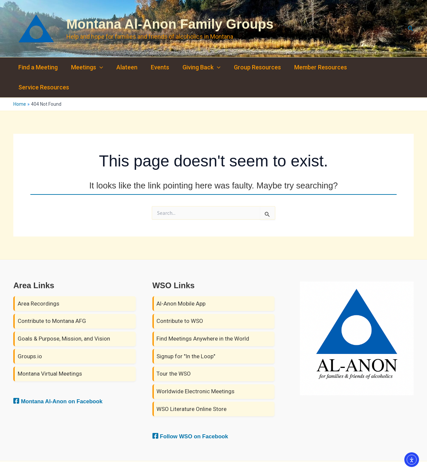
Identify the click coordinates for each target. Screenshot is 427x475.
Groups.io (30, 336)
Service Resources (375, 67)
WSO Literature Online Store (191, 389)
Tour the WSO (173, 354)
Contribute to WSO (179, 301)
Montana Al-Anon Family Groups (170, 24)
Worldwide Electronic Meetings (195, 371)
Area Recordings (38, 283)
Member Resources (312, 67)
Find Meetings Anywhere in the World (202, 319)
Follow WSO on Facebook (197, 416)
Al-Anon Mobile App (180, 283)
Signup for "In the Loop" (185, 336)
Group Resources (250, 67)
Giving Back (195, 67)
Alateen (123, 67)
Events (155, 67)
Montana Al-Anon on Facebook (66, 381)
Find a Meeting (37, 67)
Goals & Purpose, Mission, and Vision (64, 319)
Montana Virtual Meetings (50, 354)
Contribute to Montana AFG (52, 301)
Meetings (85, 67)
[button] (411, 28)
